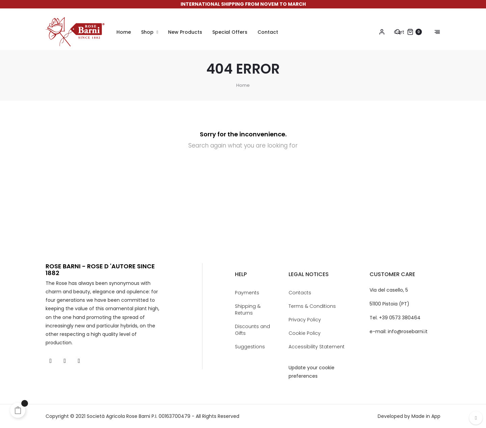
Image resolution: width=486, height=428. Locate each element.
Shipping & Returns (248, 309)
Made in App (425, 416)
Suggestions (250, 346)
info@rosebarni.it (408, 331)
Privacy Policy (305, 319)
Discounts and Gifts (252, 330)
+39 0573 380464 (400, 317)
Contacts (300, 292)
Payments (247, 292)
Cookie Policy (305, 333)
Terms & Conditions (312, 306)
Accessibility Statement (317, 346)
